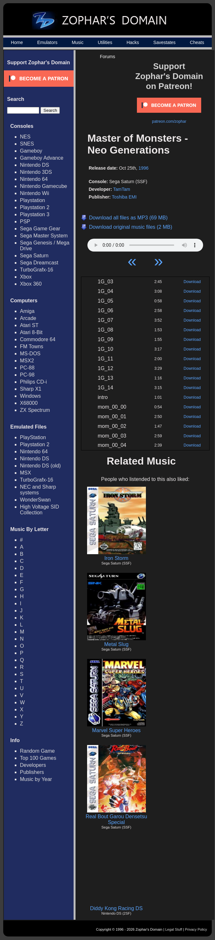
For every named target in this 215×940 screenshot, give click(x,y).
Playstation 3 (34, 214)
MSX (25, 472)
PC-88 (27, 367)
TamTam (121, 189)
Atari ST (29, 325)
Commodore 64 (37, 339)
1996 (143, 168)
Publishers (32, 772)
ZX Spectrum (35, 410)
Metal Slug (116, 644)
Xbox (25, 276)
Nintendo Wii (34, 193)
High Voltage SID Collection (39, 509)
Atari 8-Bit (31, 332)
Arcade (28, 318)
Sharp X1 (30, 389)
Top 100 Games (38, 758)
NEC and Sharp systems (38, 489)
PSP (25, 221)
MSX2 (27, 360)
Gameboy (31, 151)
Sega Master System (44, 235)
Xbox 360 (31, 284)
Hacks (133, 42)
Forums (107, 56)
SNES (27, 143)
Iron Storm (116, 558)
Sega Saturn (34, 255)
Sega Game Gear (40, 228)
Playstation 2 (34, 207)
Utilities (105, 42)
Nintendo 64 (34, 179)
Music (78, 42)
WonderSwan (35, 499)
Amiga (27, 311)
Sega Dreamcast (39, 262)
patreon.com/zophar (169, 121)
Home (17, 42)
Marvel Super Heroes (116, 730)
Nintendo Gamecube (43, 186)
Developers (33, 765)
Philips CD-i (33, 382)
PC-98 (27, 374)
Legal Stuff (173, 929)
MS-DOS (30, 353)
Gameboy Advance (41, 158)
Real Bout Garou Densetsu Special (116, 819)
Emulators (47, 42)
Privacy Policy (196, 929)
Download (192, 281)
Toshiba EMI (124, 197)
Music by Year (36, 779)
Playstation (32, 200)
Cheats (197, 42)
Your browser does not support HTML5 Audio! (145, 243)
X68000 (29, 403)
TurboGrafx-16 (36, 269)
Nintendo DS (34, 165)
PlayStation (33, 437)
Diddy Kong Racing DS (116, 908)
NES (25, 136)
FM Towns (31, 346)
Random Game (37, 751)
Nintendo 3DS (36, 172)
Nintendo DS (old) (40, 465)
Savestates (164, 42)
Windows (30, 396)
